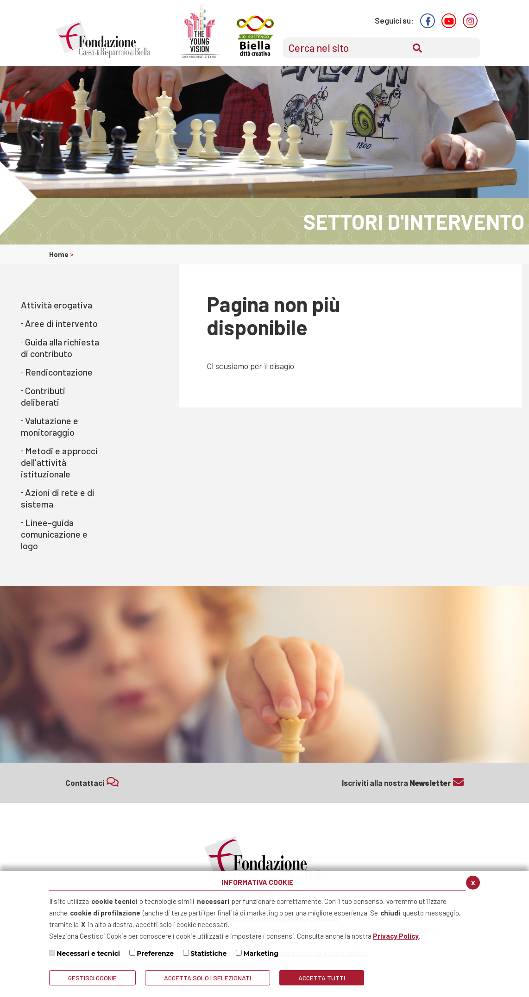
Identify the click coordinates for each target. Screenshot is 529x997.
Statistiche (208, 953)
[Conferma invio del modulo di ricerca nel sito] (417, 48)
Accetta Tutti (321, 978)
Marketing (261, 953)
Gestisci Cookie (92, 978)
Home (59, 254)
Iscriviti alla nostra (403, 782)
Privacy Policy (396, 936)
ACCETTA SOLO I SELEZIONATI (207, 978)
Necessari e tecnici (88, 953)
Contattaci (92, 782)
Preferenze (155, 953)
